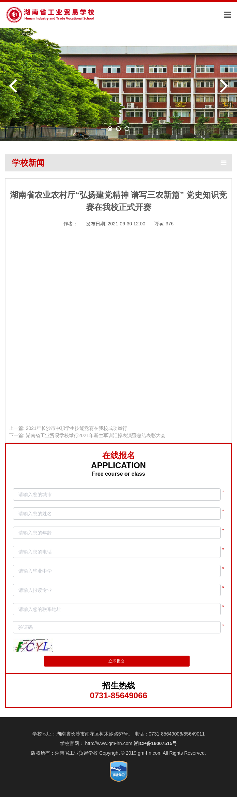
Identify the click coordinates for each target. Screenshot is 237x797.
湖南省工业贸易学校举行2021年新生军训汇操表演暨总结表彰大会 (95, 435)
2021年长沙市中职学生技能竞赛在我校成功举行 (76, 428)
